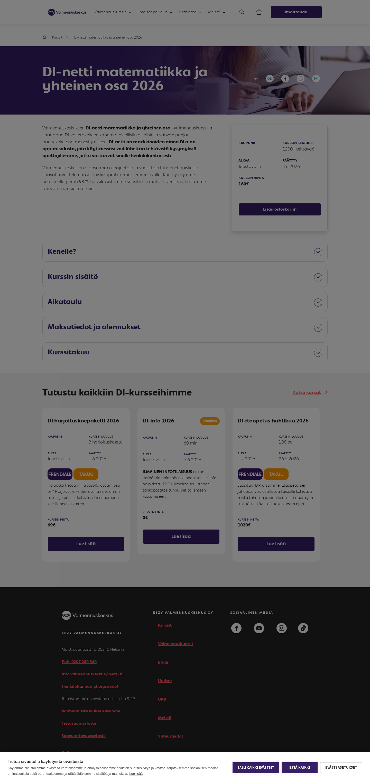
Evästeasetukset (341, 767)
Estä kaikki (299, 767)
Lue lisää (136, 774)
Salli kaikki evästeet (256, 767)
